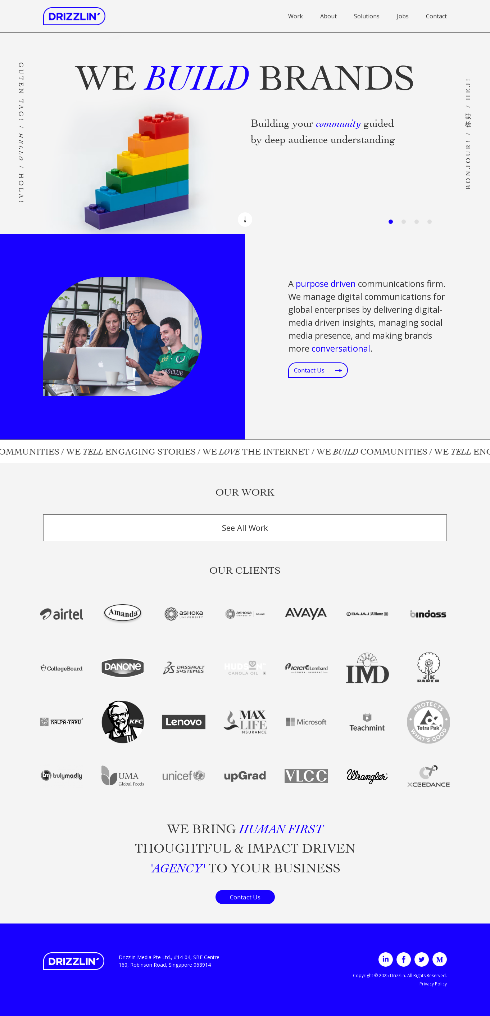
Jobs (403, 16)
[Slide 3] (416, 222)
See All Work (245, 527)
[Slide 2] (403, 222)
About (328, 16)
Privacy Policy (433, 984)
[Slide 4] (429, 222)
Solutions (367, 16)
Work (295, 16)
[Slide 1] (391, 222)
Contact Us (318, 370)
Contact (436, 16)
